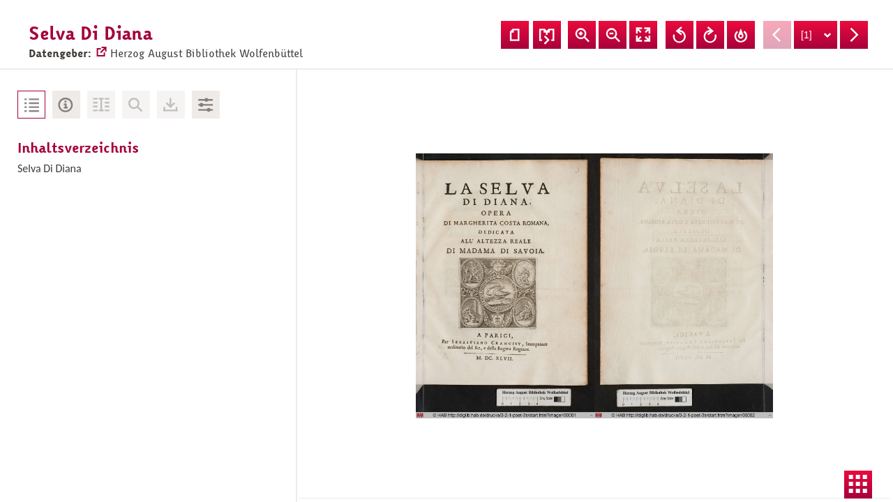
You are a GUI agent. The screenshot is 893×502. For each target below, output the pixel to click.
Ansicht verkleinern (612, 35)
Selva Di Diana (49, 168)
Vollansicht (643, 35)
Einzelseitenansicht (515, 35)
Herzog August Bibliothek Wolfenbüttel (199, 46)
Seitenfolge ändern (547, 35)
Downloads (171, 105)
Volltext (101, 105)
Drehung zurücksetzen (741, 35)
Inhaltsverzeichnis (31, 105)
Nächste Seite (854, 35)
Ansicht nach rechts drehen (710, 35)
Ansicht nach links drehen (679, 35)
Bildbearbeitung (206, 105)
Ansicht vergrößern (582, 35)
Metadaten (66, 105)
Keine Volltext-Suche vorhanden (136, 105)
